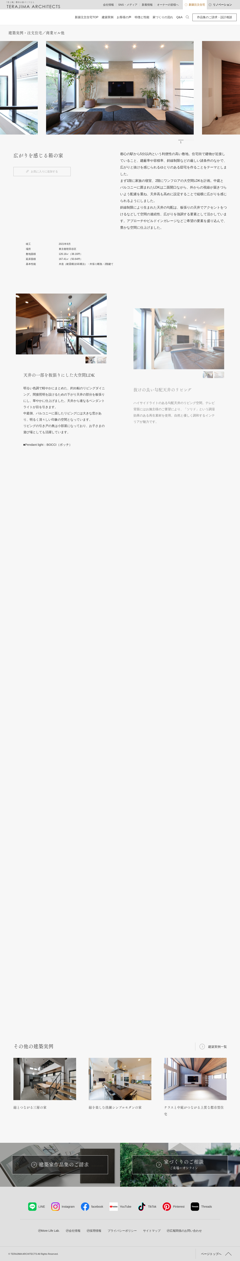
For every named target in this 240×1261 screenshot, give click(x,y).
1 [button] (181, 142)
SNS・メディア (127, 4)
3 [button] (191, 142)
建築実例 (107, 17)
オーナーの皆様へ (168, 4)
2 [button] (186, 142)
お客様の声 (124, 17)
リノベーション (220, 4)
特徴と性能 (142, 17)
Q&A (179, 17)
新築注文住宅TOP (86, 17)
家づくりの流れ (163, 17)
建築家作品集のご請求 (60, 1165)
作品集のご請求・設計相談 (214, 17)
